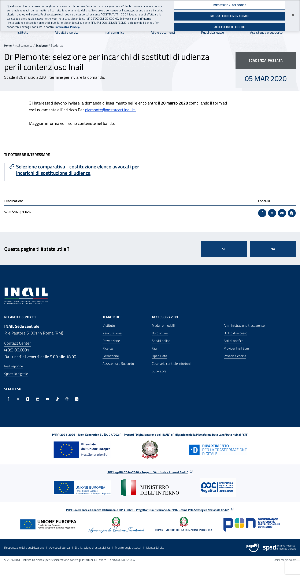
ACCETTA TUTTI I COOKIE (229, 25)
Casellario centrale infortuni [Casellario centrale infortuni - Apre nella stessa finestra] (171, 363)
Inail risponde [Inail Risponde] (13, 366)
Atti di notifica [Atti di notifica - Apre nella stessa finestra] (233, 340)
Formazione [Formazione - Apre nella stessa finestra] (111, 355)
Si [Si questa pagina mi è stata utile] (223, 248)
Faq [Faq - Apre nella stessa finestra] (154, 348)
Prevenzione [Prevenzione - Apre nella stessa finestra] (111, 340)
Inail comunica (114, 32)
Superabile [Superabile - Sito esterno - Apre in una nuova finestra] (159, 371)
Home (8, 45)
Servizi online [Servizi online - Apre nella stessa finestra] (161, 340)
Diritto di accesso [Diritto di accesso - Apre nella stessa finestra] (235, 333)
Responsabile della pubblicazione (24, 547)
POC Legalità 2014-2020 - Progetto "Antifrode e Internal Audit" (147, 472)
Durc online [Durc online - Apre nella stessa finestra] (160, 333)
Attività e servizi (66, 32)
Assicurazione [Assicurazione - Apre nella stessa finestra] (112, 333)
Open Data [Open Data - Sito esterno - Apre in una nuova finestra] (159, 355)
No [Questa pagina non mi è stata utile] (273, 248)
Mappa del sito (155, 547)
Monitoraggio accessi (128, 547)
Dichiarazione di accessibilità (92, 547)
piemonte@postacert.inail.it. (110, 109)
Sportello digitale (16, 373)
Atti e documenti (163, 32)
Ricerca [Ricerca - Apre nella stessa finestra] (108, 348)
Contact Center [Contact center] (17, 343)
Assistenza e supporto (266, 32)
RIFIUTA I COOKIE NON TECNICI (229, 14)
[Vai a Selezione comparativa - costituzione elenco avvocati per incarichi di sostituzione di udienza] (77, 169)
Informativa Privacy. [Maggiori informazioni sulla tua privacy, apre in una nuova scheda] (67, 25)
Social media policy (284, 560)
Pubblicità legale (212, 32)
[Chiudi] (293, 13)
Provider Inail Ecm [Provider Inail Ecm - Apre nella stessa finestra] (236, 348)
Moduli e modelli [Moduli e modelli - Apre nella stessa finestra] (163, 325)
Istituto (23, 32)
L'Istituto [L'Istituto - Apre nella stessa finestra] (109, 325)
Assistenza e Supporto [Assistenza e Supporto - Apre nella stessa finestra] (118, 363)
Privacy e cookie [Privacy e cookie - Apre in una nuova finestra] (235, 355)
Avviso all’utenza (59, 547)
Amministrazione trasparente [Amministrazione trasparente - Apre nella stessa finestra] (244, 325)
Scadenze (42, 45)
